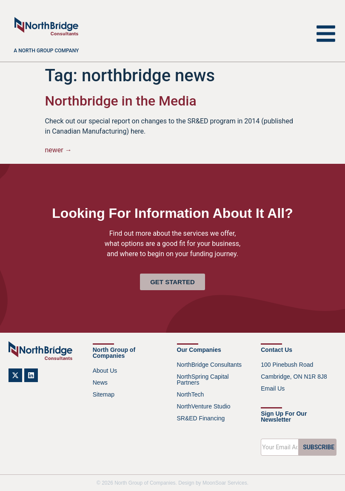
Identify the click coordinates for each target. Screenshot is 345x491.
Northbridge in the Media (121, 101)
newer (58, 150)
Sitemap (103, 394)
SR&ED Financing (201, 418)
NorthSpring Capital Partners (203, 379)
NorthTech (190, 394)
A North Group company (46, 51)
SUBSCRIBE (318, 447)
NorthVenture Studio (204, 406)
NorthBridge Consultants (209, 364)
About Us (105, 370)
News (100, 382)
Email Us (273, 388)
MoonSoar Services (224, 483)
